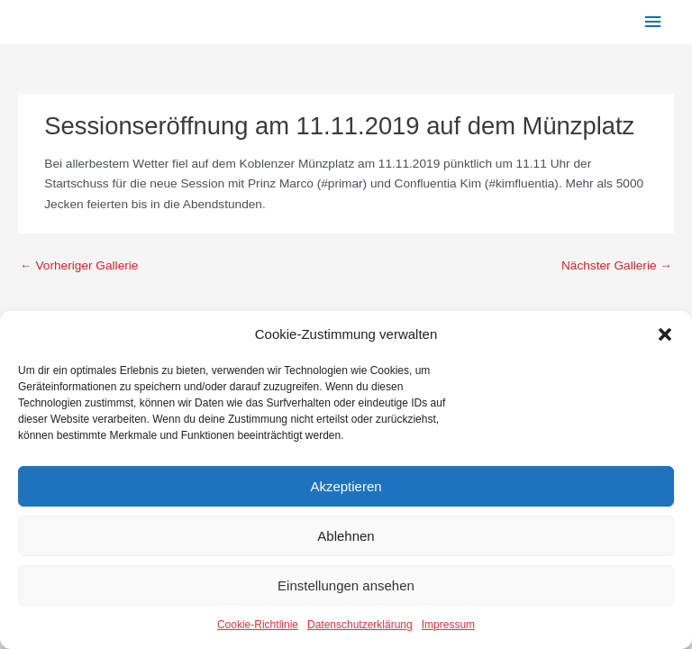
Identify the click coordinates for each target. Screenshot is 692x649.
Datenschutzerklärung (360, 624)
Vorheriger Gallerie (79, 265)
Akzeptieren (345, 486)
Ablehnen (345, 536)
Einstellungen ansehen (346, 585)
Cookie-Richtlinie (257, 624)
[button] (665, 334)
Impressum (448, 624)
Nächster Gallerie (616, 265)
